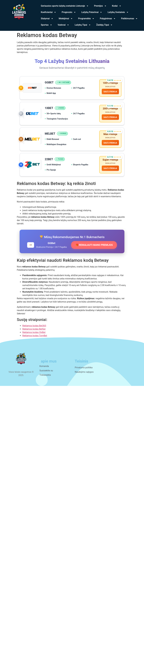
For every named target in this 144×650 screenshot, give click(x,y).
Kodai (116, 5)
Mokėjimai (66, 18)
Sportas (46, 24)
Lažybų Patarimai (91, 12)
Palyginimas (108, 18)
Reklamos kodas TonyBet (34, 339)
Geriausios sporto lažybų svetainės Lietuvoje (65, 5)
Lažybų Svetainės (118, 12)
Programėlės (86, 18)
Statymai (47, 18)
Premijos (100, 5)
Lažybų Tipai (83, 24)
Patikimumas (129, 18)
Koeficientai (48, 12)
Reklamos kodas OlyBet (34, 336)
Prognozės (69, 12)
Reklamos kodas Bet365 (34, 330)
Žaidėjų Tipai (104, 24)
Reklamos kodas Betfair (34, 333)
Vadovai (63, 24)
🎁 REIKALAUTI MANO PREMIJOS (94, 249)
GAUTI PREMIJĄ (110, 92)
